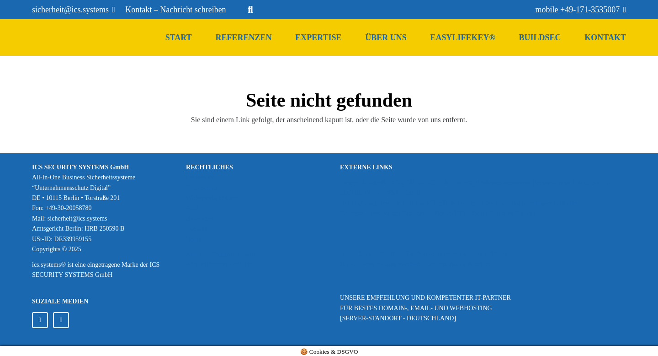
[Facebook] (61, 320)
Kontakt (196, 228)
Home (194, 239)
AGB (193, 208)
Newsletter (200, 218)
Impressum (200, 177)
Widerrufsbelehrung (211, 197)
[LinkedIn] (40, 320)
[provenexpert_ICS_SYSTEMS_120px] (252, 295)
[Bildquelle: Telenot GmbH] (483, 235)
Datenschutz (202, 187)
